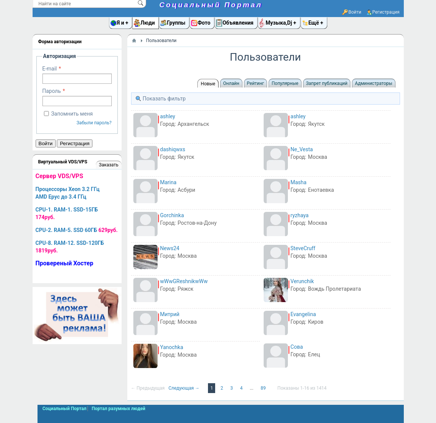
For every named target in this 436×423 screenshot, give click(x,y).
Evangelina (303, 314)
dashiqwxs (173, 149)
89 (264, 388)
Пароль (51, 91)
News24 (170, 248)
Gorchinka (172, 215)
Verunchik (302, 281)
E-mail (49, 69)
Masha (298, 182)
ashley (167, 116)
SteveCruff (303, 248)
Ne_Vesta (302, 149)
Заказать (108, 165)
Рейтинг (255, 83)
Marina (168, 182)
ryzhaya (300, 215)
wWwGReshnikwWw (184, 281)
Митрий (170, 314)
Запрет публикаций (326, 83)
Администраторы (373, 83)
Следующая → (185, 388)
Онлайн (231, 83)
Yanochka (171, 347)
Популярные (285, 83)
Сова (297, 347)
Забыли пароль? (94, 122)
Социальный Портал (211, 5)
